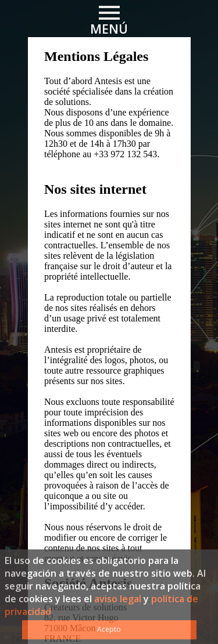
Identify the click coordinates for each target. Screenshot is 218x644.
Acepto (109, 629)
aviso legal (117, 598)
